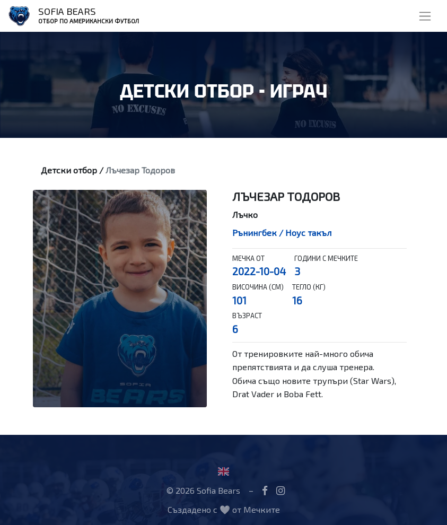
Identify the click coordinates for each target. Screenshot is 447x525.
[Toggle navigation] (425, 16)
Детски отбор (69, 170)
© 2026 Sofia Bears (203, 490)
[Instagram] (280, 490)
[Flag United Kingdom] (223, 471)
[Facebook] (265, 490)
